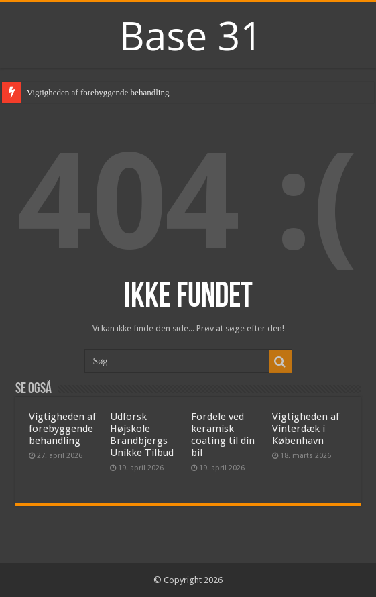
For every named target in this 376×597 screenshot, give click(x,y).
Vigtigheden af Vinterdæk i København (305, 429)
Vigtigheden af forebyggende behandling (98, 92)
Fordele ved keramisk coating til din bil (223, 435)
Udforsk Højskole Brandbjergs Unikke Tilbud (142, 435)
